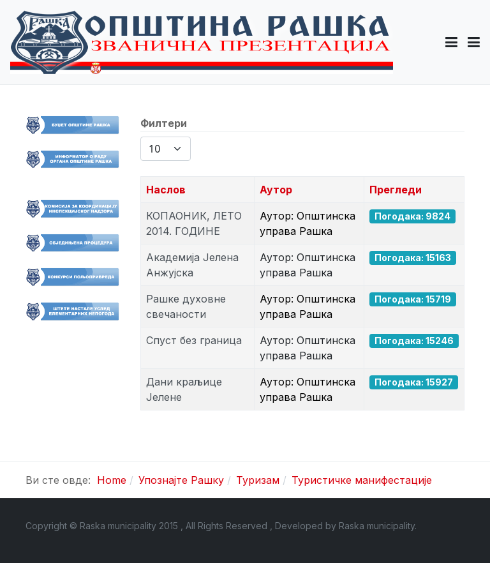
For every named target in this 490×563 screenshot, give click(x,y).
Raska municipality (377, 525)
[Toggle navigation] (474, 42)
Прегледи (395, 189)
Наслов (166, 189)
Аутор (276, 189)
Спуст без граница (194, 340)
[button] (451, 42)
